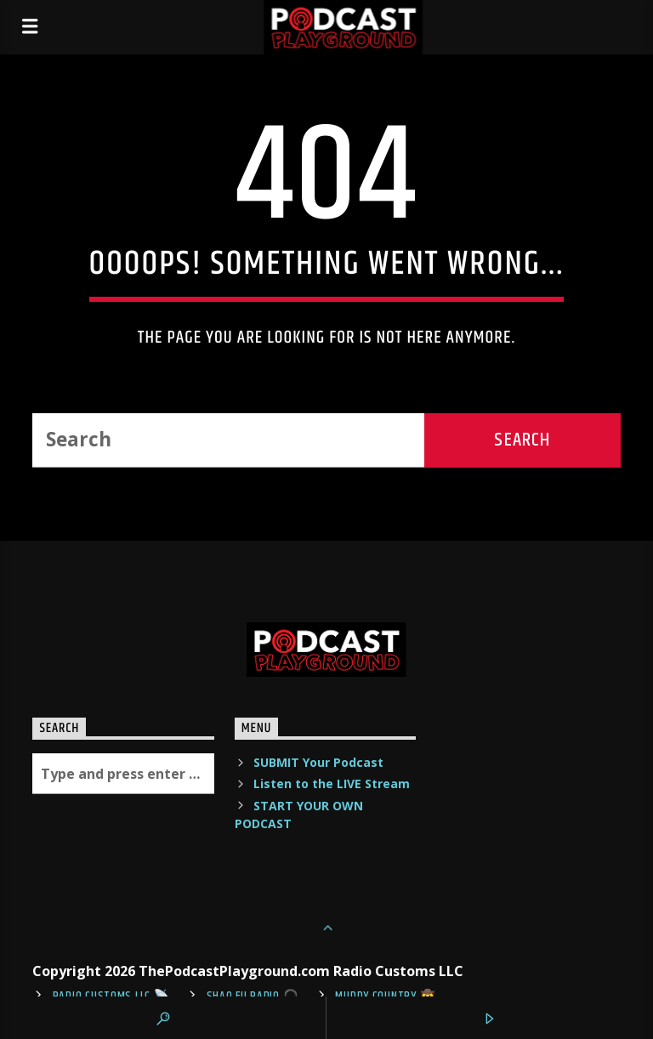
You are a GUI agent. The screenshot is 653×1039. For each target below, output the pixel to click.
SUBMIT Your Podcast (318, 762)
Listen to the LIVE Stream (331, 783)
